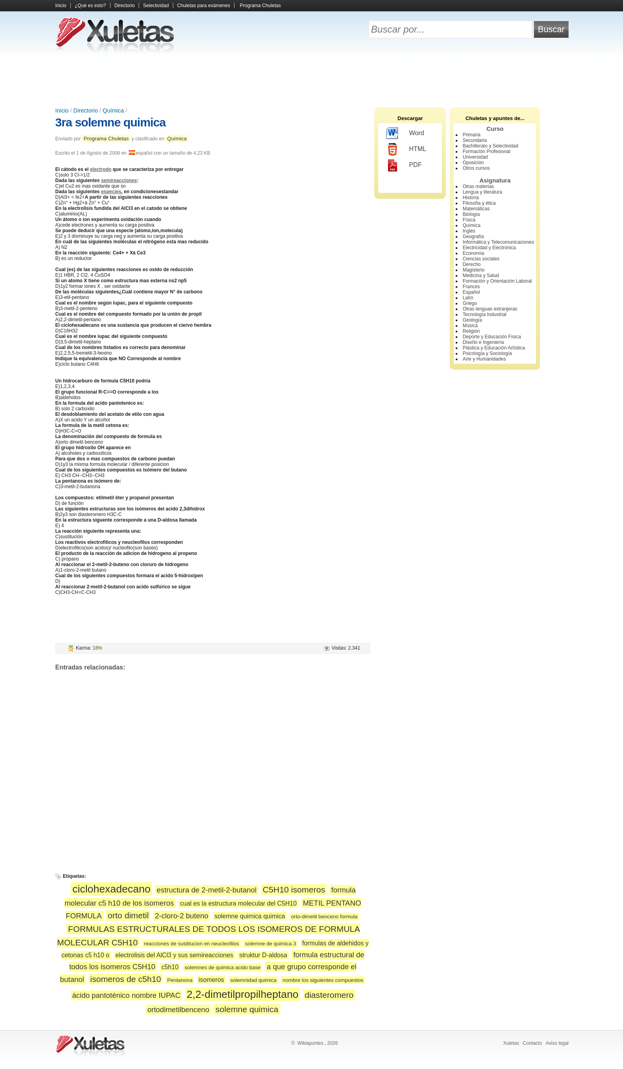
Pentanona (180, 980)
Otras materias (478, 186)
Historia (470, 197)
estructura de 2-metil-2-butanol (207, 890)
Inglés (468, 231)
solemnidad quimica (253, 980)
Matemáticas (475, 208)
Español (471, 292)
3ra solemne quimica (110, 122)
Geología (472, 320)
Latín (467, 298)
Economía (473, 253)
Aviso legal (557, 1043)
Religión (471, 331)
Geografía (473, 236)
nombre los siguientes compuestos (322, 980)
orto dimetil (128, 915)
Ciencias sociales (480, 259)
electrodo (100, 169)
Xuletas (511, 1043)
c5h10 (169, 967)
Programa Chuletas (260, 5)
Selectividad (156, 5)
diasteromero (329, 994)
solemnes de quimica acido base (223, 967)
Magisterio (473, 270)
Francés (471, 286)
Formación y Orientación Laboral (497, 281)
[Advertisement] (311, 79)
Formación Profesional (486, 151)
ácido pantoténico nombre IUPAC (126, 995)
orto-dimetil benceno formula (324, 917)
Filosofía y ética (478, 203)
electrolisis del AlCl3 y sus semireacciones (174, 955)
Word (405, 133)
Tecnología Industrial (484, 314)
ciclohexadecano (111, 889)
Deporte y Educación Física (491, 337)
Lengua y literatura (482, 192)
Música (470, 325)
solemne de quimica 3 (270, 944)
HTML (406, 149)
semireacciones (119, 180)
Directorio (124, 5)
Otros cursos (475, 168)
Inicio (60, 5)
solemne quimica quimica (250, 916)
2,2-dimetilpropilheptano (243, 994)
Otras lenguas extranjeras (489, 309)
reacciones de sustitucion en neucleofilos (191, 944)
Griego (469, 303)
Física (468, 220)
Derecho (471, 264)
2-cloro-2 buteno (182, 916)
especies (111, 191)
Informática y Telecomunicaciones (498, 242)
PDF (404, 165)
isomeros (211, 979)
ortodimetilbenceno (178, 1009)
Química (113, 110)
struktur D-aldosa (263, 955)
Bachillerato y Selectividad (490, 146)
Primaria (471, 135)
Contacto (532, 1043)
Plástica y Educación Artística (493, 348)
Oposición (473, 162)
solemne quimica (246, 1009)
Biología (471, 214)
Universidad (475, 157)
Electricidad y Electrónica (489, 247)
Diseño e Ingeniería (483, 342)
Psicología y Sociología (487, 353)
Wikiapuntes (310, 1043)
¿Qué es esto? (90, 5)
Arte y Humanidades (484, 359)
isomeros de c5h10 (125, 979)
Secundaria (474, 140)
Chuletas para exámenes (203, 5)
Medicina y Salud (480, 275)
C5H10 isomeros (294, 889)
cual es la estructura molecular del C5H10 (238, 903)
